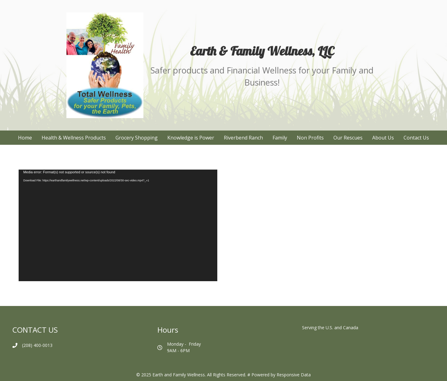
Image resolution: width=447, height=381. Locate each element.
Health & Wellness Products (74, 137)
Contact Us (416, 137)
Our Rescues (348, 137)
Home (25, 137)
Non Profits (310, 137)
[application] (118, 225)
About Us (383, 137)
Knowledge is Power (190, 137)
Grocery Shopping (136, 137)
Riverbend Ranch (243, 137)
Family (280, 137)
